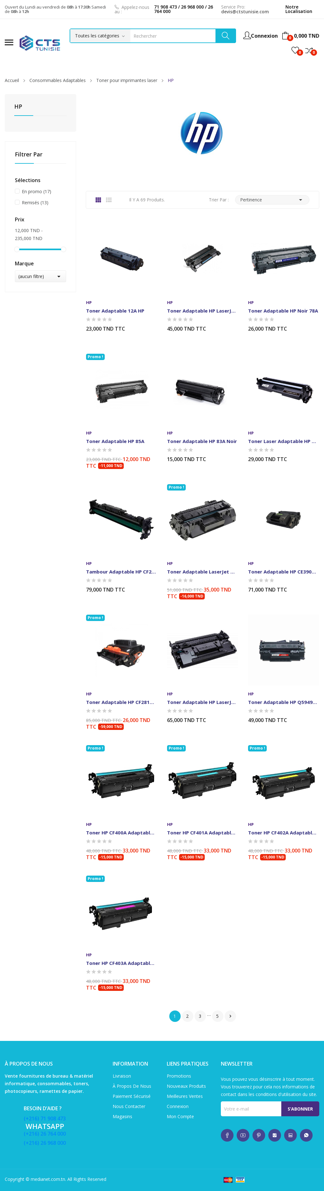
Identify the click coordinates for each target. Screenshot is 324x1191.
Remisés (35, 203)
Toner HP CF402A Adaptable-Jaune (283, 832)
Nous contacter (129, 1106)
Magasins (122, 1116)
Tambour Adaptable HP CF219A (121, 571)
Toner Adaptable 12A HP (115, 311)
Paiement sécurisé (132, 1096)
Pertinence (272, 200)
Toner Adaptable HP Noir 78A (283, 311)
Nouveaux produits (186, 1086)
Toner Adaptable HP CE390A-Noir (283, 571)
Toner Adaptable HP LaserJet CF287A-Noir (202, 702)
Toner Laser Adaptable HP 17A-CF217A (283, 441)
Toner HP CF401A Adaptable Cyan (202, 832)
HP (18, 107)
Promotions (179, 1076)
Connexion (178, 1106)
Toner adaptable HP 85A (115, 441)
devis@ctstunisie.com (245, 12)
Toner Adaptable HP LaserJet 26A (202, 311)
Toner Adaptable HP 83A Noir (202, 441)
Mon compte (180, 1116)
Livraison (122, 1076)
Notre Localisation (298, 9)
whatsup (227, 1135)
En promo (36, 191)
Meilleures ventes (185, 1096)
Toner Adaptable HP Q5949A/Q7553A (283, 702)
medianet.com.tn (48, 1179)
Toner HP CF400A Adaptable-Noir (121, 832)
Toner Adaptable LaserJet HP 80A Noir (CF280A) (202, 571)
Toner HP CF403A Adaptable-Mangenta (121, 963)
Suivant (230, 1016)
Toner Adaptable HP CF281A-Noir (121, 702)
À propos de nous (132, 1086)
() (295, 50)
